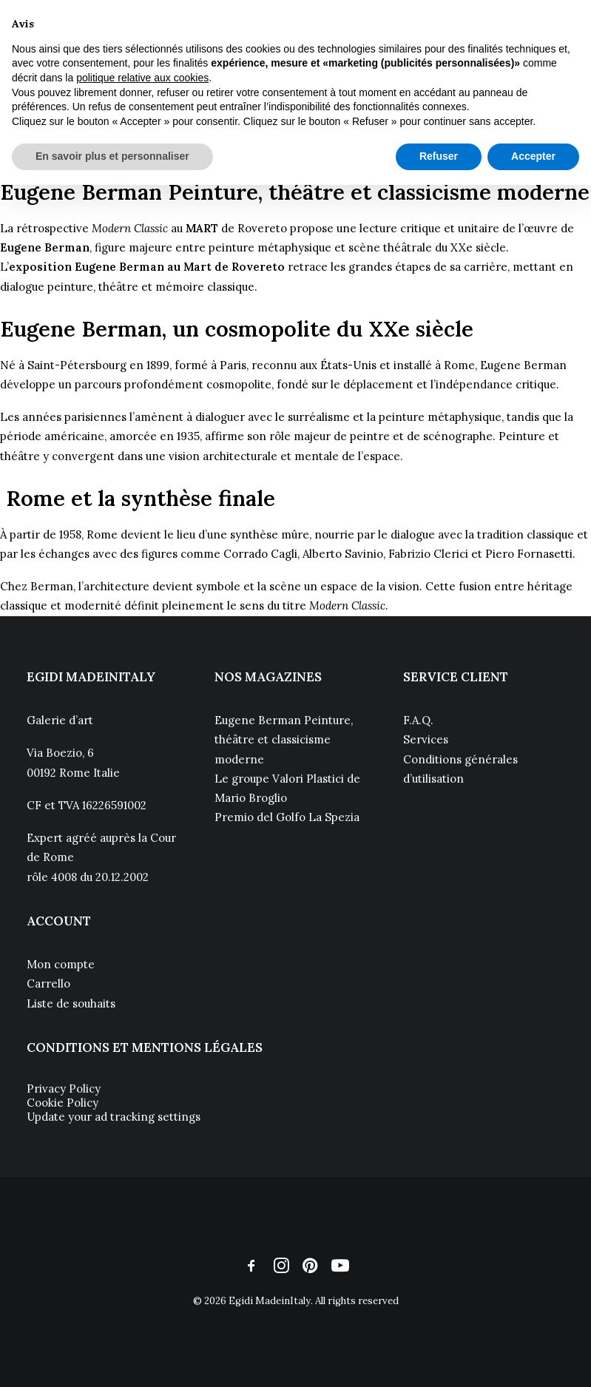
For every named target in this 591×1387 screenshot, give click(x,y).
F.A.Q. (418, 720)
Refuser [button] (438, 156)
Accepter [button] (533, 156)
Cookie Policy (62, 1103)
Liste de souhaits (71, 1003)
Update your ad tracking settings (113, 1117)
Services (425, 739)
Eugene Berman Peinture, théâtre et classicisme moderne (284, 739)
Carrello (48, 983)
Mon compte (61, 964)
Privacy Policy (64, 1088)
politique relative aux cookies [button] (142, 78)
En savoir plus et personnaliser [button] (112, 156)
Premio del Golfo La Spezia (287, 817)
